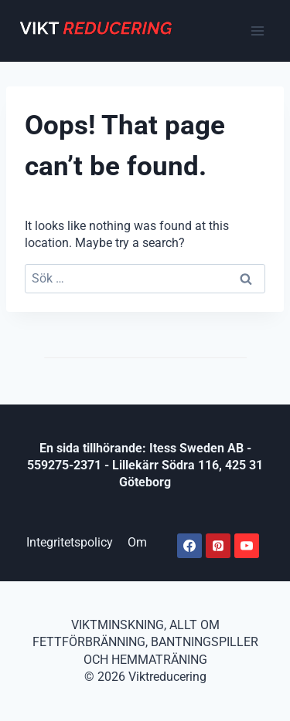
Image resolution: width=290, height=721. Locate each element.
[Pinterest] (218, 545)
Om (137, 542)
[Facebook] (189, 545)
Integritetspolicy (69, 542)
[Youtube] (246, 545)
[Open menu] (257, 30)
